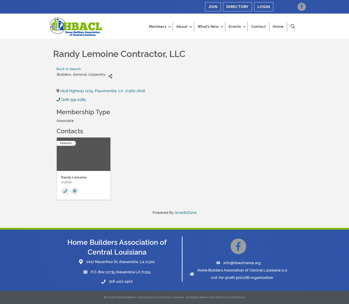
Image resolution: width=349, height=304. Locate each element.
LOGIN (264, 6)
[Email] (75, 191)
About (181, 26)
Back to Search (69, 69)
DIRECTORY (237, 6)
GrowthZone (185, 213)
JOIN (212, 6)
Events (235, 26)
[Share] (110, 76)
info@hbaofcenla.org (242, 263)
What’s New (208, 26)
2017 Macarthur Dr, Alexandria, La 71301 (120, 262)
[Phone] (65, 191)
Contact (258, 26)
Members (157, 26)
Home (278, 26)
